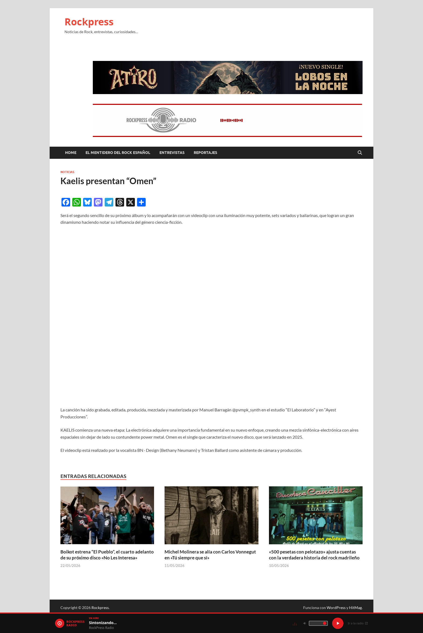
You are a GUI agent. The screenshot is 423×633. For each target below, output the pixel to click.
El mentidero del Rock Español (118, 152)
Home (70, 152)
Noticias (67, 172)
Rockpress (89, 21)
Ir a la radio (358, 623)
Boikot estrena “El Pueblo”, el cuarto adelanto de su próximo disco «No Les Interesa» (107, 554)
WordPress (336, 607)
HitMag (355, 607)
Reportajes (205, 152)
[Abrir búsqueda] (360, 153)
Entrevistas (172, 152)
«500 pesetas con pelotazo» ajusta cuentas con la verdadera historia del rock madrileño (314, 554)
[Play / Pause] (337, 623)
